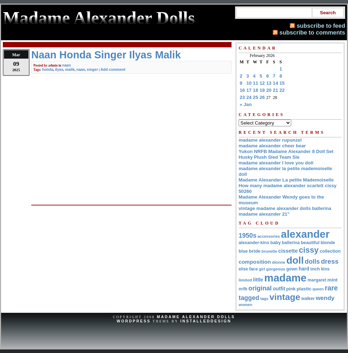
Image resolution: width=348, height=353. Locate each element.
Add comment (112, 69)
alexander (305, 234)
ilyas (59, 69)
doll (295, 260)
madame (285, 278)
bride (255, 251)
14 (275, 83)
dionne (278, 262)
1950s (247, 235)
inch (315, 269)
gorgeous (276, 269)
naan (66, 65)
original (260, 288)
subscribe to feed (321, 25)
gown (292, 269)
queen (317, 289)
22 (282, 90)
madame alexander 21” (264, 214)
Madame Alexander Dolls (196, 317)
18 (255, 90)
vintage (285, 297)
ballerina (291, 242)
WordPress (133, 321)
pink (290, 288)
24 (249, 97)
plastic (304, 288)
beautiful (310, 242)
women (245, 304)
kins (325, 269)
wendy (325, 298)
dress (330, 261)
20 (269, 90)
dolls (312, 261)
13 (269, 83)
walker (308, 298)
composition (255, 262)
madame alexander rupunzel (270, 140)
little (258, 280)
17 (249, 90)
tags (264, 298)
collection (330, 251)
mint (332, 280)
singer (92, 69)
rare (331, 288)
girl (262, 269)
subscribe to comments (312, 32)
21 (275, 90)
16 (242, 90)
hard (304, 269)
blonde (328, 242)
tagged (249, 297)
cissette (288, 251)
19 (262, 90)
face (253, 269)
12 (262, 83)
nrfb (243, 288)
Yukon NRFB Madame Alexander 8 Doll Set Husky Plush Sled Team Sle (286, 154)
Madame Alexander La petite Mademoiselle (286, 180)
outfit (279, 288)
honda (47, 69)
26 (262, 97)
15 (282, 83)
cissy (309, 250)
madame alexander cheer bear (272, 145)
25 (255, 97)
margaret (317, 280)
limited (245, 280)
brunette (269, 251)
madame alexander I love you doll (276, 162)
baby (275, 242)
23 (242, 97)
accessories (268, 236)
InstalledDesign (206, 321)
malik (70, 69)
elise (243, 269)
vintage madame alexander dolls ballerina (285, 208)
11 (255, 83)
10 (249, 83)
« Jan (246, 104)
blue (243, 251)
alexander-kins (254, 242)
